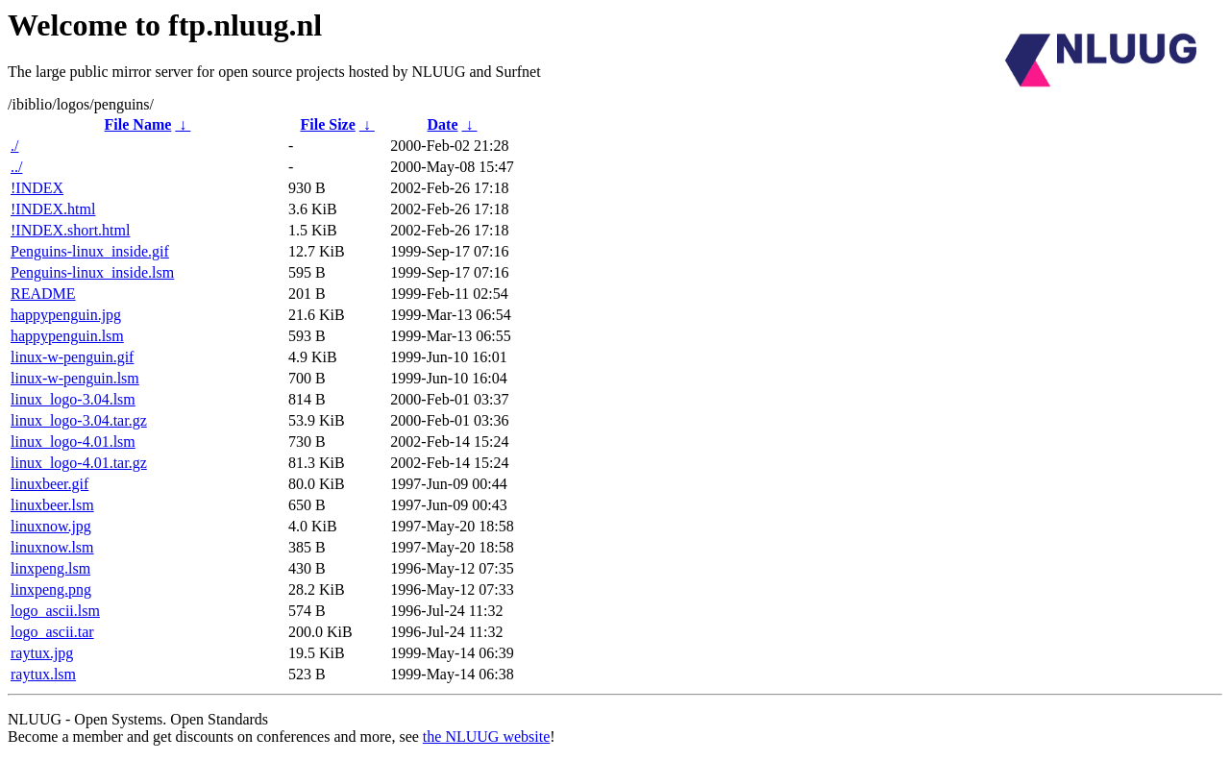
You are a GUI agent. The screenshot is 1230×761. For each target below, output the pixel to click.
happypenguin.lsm (67, 336)
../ (16, 167)
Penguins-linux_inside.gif (90, 251)
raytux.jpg (42, 653)
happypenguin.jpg (66, 315)
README (43, 293)
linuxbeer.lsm (52, 505)
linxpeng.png (51, 589)
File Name (138, 124)
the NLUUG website (486, 736)
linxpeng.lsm (50, 568)
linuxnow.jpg (51, 526)
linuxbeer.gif (49, 484)
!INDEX (37, 188)
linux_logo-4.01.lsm (73, 441)
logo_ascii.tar (52, 632)
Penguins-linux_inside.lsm (92, 272)
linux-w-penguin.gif (72, 357)
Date (443, 124)
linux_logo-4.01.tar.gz (79, 462)
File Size (327, 124)
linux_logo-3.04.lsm (73, 399)
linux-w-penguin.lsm (75, 378)
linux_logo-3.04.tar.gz (79, 420)
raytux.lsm (43, 674)
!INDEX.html (53, 209)
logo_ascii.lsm (55, 610)
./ (14, 145)
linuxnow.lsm (52, 547)
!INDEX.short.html (70, 230)
